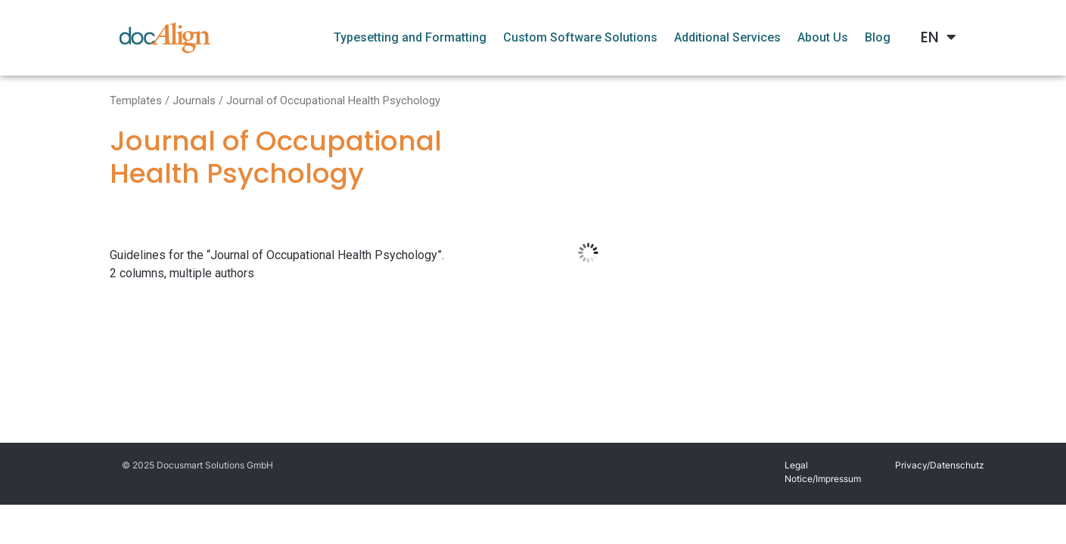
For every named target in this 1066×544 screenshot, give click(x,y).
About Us (822, 37)
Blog (877, 37)
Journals (194, 100)
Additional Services (727, 37)
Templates (136, 100)
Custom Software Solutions (580, 37)
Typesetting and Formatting (410, 37)
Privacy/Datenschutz (939, 465)
